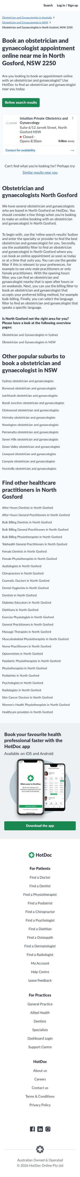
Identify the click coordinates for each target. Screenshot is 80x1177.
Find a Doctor (40, 877)
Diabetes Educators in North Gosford (26, 602)
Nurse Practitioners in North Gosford (26, 646)
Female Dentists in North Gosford (24, 551)
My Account (40, 963)
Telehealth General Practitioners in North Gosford (34, 544)
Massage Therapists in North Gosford (26, 631)
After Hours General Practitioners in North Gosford (36, 515)
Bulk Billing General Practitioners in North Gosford (35, 529)
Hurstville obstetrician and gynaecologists (29, 468)
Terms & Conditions (40, 1096)
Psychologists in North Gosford (22, 683)
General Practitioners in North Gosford (27, 624)
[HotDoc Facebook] (32, 1129)
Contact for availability (40, 150)
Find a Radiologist (40, 955)
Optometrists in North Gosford (22, 653)
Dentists (40, 1021)
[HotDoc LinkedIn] (40, 1129)
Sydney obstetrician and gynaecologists (28, 381)
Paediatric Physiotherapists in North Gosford (31, 661)
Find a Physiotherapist (40, 894)
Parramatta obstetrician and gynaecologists (30, 432)
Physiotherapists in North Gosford (24, 668)
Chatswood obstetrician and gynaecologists (30, 410)
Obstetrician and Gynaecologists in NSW (25, 22)
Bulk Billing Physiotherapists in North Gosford (32, 537)
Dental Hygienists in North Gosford (25, 588)
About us (40, 1070)
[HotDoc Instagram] (48, 1129)
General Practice (40, 1004)
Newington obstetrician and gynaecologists (30, 425)
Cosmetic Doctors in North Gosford (25, 580)
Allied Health (40, 1012)
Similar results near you (40, 172)
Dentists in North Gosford (19, 595)
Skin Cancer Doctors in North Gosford (27, 697)
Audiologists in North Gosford (21, 566)
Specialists (40, 1030)
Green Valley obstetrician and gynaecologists (31, 446)
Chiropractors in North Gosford (23, 573)
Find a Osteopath (40, 937)
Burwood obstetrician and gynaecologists (29, 388)
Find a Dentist (40, 886)
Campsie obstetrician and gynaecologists (28, 461)
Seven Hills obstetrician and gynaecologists (30, 439)
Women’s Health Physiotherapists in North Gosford (36, 704)
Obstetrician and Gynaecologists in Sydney (30, 335)
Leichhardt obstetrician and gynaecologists (30, 395)
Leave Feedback (40, 980)
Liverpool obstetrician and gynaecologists (29, 454)
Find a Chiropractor (40, 912)
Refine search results (21, 102)
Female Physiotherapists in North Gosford (29, 558)
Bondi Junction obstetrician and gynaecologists (33, 403)
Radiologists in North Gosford (21, 690)
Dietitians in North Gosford (20, 610)
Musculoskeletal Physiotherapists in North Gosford (35, 639)
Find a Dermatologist (40, 946)
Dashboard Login (40, 1038)
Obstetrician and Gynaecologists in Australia (27, 17)
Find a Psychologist (40, 920)
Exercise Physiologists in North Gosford (28, 617)
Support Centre (40, 1047)
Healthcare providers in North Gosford (27, 712)
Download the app (40, 826)
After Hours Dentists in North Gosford (27, 507)
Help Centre (40, 972)
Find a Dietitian (40, 929)
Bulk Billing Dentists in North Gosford (27, 522)
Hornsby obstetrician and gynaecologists (28, 417)
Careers (40, 1079)
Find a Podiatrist (40, 903)
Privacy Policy (40, 1105)
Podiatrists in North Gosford (20, 675)
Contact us (40, 1088)
